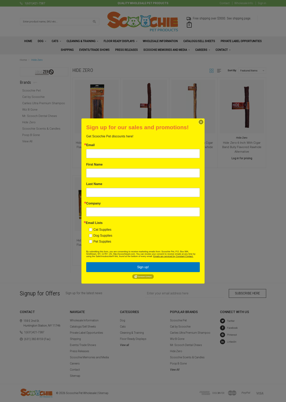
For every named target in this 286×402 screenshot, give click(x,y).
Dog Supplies (102, 235)
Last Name (94, 183)
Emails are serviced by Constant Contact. (173, 256)
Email (90, 145)
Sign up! (143, 267)
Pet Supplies (102, 241)
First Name (94, 164)
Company (93, 203)
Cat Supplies (102, 229)
